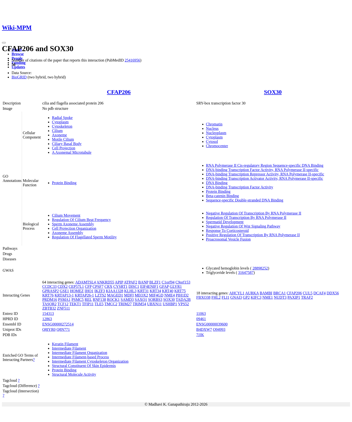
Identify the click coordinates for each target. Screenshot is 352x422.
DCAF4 (319, 293)
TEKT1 (75, 304)
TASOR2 (49, 304)
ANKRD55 (105, 282)
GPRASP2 (50, 291)
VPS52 (183, 304)
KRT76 (48, 295)
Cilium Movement (66, 215)
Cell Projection (63, 148)
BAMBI (266, 293)
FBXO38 (203, 297)
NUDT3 (280, 297)
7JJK (200, 335)
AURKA (252, 293)
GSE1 (64, 291)
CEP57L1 (76, 286)
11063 (201, 313)
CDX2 (63, 286)
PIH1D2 (182, 295)
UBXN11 (154, 304)
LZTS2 (100, 295)
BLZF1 (155, 282)
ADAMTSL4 (85, 282)
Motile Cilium (63, 139)
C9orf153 (182, 282)
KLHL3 (130, 291)
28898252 (260, 268)
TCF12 (62, 304)
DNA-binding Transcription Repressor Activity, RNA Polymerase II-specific (265, 174)
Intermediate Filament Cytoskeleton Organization (90, 361)
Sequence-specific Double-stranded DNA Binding (244, 200)
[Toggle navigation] (4, 42)
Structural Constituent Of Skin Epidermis (84, 366)
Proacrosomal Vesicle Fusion (228, 239)
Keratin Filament (65, 344)
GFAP (164, 286)
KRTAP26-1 (84, 295)
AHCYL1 (236, 293)
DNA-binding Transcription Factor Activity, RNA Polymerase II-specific (262, 170)
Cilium (57, 131)
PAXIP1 (293, 297)
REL (88, 299)
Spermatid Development (225, 222)
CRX (108, 286)
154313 (48, 313)
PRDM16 (49, 299)
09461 (201, 319)
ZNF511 (63, 308)
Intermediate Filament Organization (79, 353)
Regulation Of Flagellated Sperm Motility (84, 237)
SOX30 (273, 92)
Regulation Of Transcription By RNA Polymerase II (246, 217)
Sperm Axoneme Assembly (73, 224)
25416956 (132, 60)
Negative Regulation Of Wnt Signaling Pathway (243, 226)
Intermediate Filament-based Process (80, 357)
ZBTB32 (49, 308)
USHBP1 (170, 304)
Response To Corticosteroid (227, 230)
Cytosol (212, 141)
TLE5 (99, 304)
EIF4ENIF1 (149, 286)
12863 (47, 319)
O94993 (219, 329)
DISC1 (133, 286)
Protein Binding (64, 183)
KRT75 (180, 291)
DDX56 (333, 293)
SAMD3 (127, 299)
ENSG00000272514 (58, 324)
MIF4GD (156, 295)
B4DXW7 (204, 329)
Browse (18, 54)
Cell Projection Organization (74, 228)
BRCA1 (279, 293)
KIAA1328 (114, 291)
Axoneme (59, 135)
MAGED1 (115, 295)
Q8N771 (63, 329)
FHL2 (216, 297)
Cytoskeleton (62, 126)
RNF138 (99, 299)
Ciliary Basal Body (67, 144)
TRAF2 (307, 297)
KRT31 (143, 291)
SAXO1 (141, 299)
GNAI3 (236, 297)
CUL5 (307, 293)
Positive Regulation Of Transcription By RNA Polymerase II (253, 235)
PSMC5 (77, 299)
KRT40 (167, 291)
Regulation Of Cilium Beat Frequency (81, 220)
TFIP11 (88, 304)
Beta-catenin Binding (222, 196)
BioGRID (19, 77)
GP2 (246, 297)
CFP (88, 286)
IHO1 (89, 291)
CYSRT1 (120, 286)
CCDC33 (49, 286)
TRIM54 (139, 304)
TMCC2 (110, 304)
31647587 (246, 272)
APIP (119, 282)
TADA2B (183, 299)
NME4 (169, 295)
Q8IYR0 (48, 329)
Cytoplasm (60, 122)
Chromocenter (217, 146)
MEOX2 (141, 295)
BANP (143, 282)
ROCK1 (113, 299)
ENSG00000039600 (212, 324)
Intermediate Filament (69, 348)
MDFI (129, 295)
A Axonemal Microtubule (71, 152)
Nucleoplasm (216, 133)
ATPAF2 (130, 282)
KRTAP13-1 (64, 295)
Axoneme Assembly (67, 233)
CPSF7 (98, 286)
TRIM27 (125, 304)
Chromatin (214, 124)
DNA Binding (217, 183)
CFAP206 (119, 92)
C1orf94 (168, 282)
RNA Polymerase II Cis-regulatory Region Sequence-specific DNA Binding (265, 165)
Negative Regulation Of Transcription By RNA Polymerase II (253, 213)
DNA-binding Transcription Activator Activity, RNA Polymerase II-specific (264, 178)
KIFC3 (256, 297)
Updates (18, 67)
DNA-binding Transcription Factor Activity (239, 187)
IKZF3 (99, 291)
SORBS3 (155, 299)
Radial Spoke (62, 118)
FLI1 (225, 297)
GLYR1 (176, 286)
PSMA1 (64, 299)
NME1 (267, 297)
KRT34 (155, 291)
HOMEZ (77, 291)
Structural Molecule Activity (74, 374)
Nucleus (212, 128)
